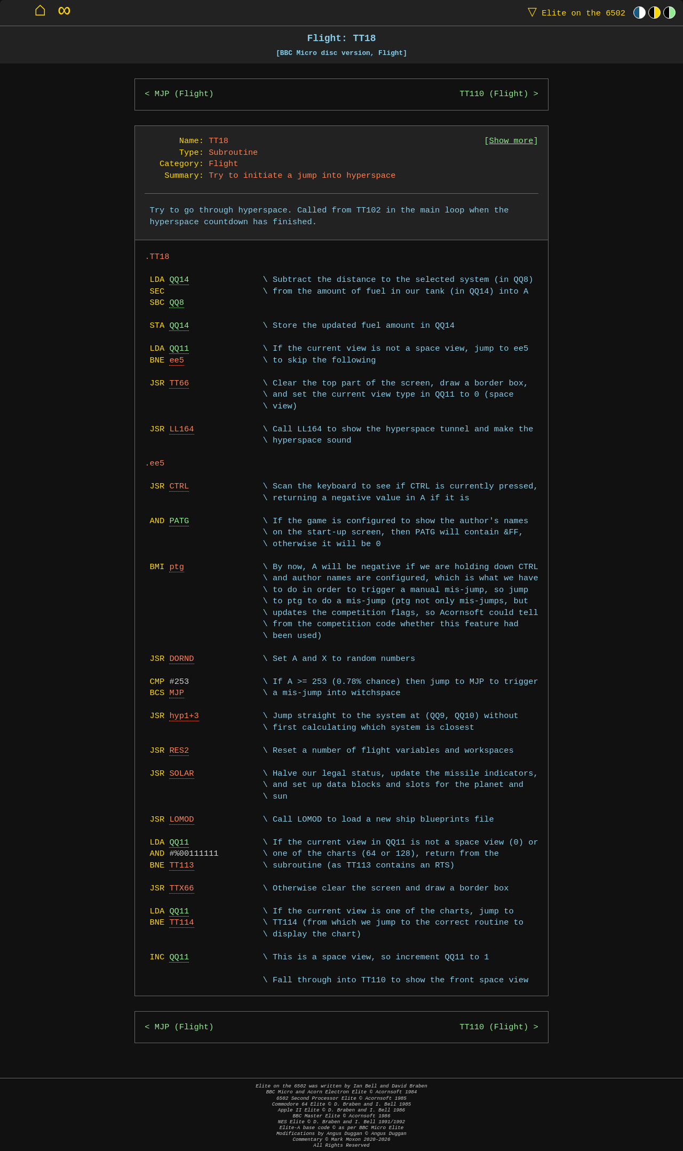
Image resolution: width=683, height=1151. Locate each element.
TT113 (181, 865)
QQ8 (176, 303)
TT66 (179, 383)
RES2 (179, 750)
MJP (176, 693)
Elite (574, 12)
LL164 (181, 429)
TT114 (181, 922)
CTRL (179, 486)
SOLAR (181, 773)
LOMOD (181, 819)
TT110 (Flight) (493, 94)
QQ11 (179, 348)
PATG (179, 521)
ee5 (176, 360)
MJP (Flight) (184, 94)
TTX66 (181, 888)
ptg (176, 567)
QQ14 (179, 280)
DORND (181, 659)
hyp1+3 (183, 716)
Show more (511, 141)
